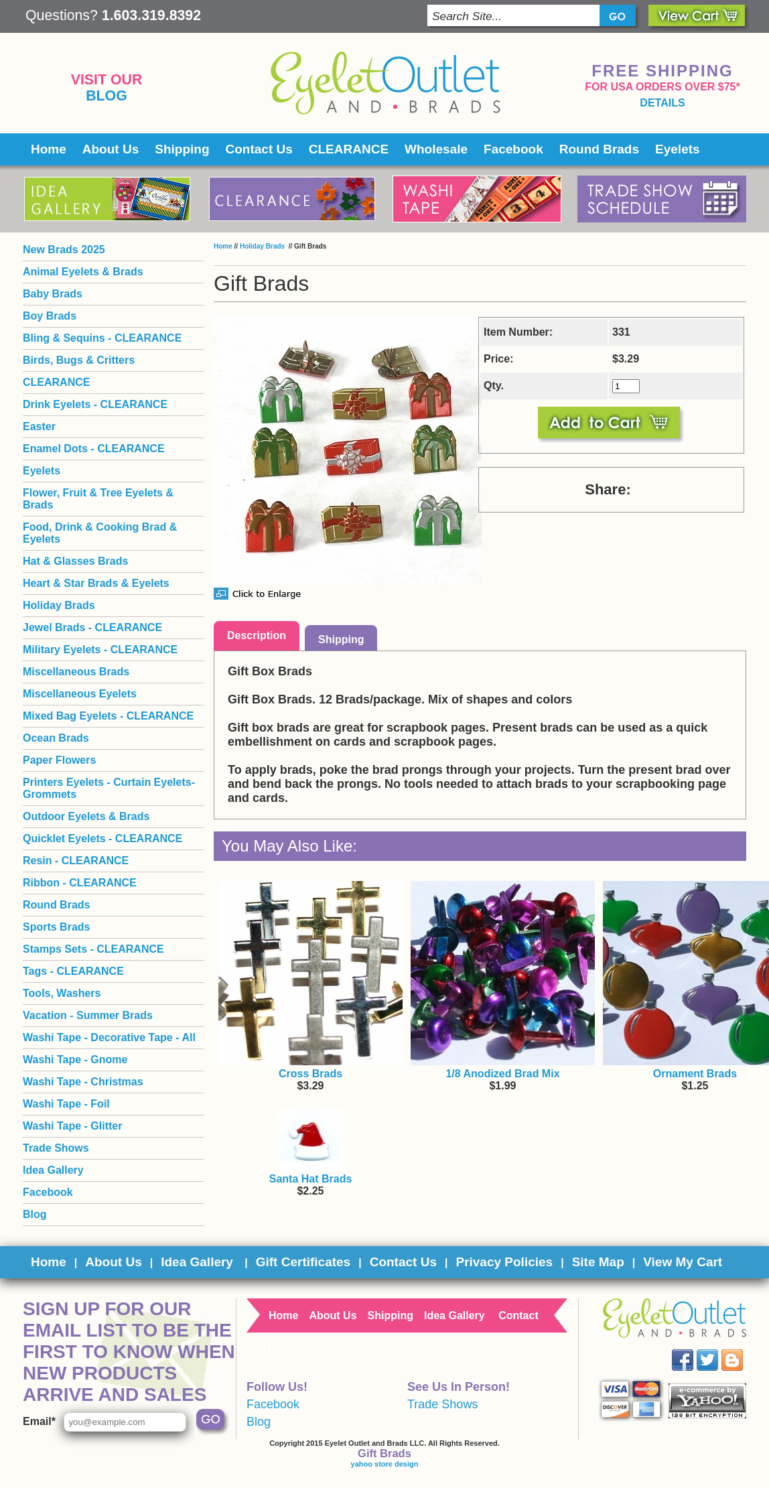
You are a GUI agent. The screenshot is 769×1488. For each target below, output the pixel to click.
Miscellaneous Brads (76, 671)
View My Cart (682, 1262)
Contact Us (259, 149)
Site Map (598, 1262)
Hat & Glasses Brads (75, 561)
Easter (39, 426)
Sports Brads (56, 927)
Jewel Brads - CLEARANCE (92, 627)
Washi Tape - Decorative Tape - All (109, 1037)
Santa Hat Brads (310, 1179)
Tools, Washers (61, 993)
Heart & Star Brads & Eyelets (96, 583)
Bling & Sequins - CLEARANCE (102, 338)
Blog (106, 96)
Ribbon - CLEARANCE (80, 882)
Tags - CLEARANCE (73, 971)
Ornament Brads (695, 1073)
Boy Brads (49, 316)
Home (48, 149)
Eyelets (677, 149)
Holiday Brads (263, 246)
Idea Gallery (53, 1170)
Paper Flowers (59, 760)
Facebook (513, 149)
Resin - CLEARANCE (76, 860)
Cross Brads (310, 1073)
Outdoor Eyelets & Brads (86, 816)
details (662, 103)
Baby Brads (52, 293)
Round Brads (599, 149)
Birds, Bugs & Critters (79, 360)
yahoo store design (385, 1464)
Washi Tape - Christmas (83, 1081)
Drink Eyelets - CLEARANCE (95, 404)
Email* (39, 1421)
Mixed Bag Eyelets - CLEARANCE (108, 716)
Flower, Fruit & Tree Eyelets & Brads (98, 499)
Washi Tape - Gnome (75, 1059)
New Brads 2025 (64, 249)
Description (256, 635)
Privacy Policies (504, 1262)
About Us (110, 149)
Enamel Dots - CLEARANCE (94, 448)
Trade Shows (56, 1148)
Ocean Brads (56, 738)
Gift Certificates (303, 1262)
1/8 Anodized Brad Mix (502, 1073)
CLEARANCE (349, 149)
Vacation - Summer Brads (88, 1015)
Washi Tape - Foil (66, 1103)
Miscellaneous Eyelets (80, 693)
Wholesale (436, 149)
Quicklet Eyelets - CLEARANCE (102, 838)
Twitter (717, 1349)
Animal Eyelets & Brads (83, 271)
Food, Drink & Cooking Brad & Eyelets (100, 533)
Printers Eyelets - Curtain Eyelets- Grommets (109, 788)
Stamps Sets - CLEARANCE (93, 949)
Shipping (182, 149)
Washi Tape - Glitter (72, 1126)
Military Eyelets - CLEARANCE (100, 649)
